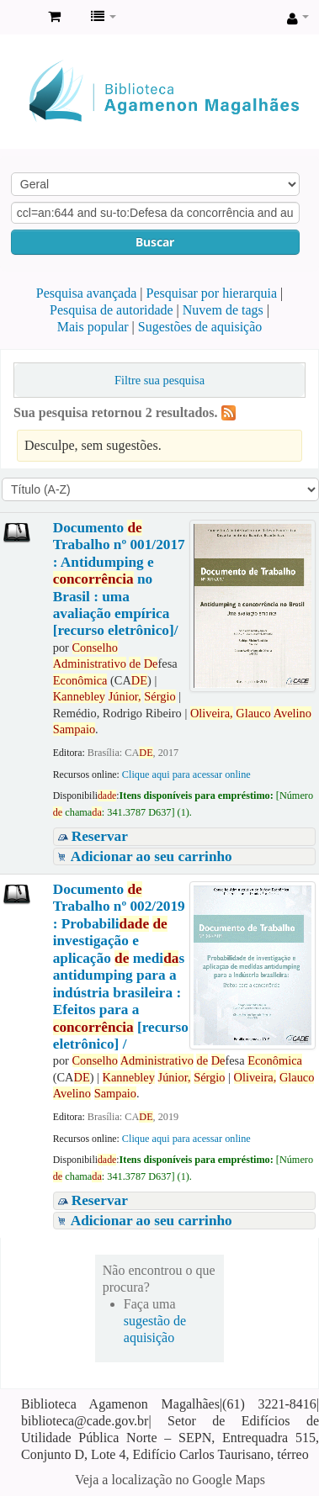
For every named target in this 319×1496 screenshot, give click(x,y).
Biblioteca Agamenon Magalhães (18, 18)
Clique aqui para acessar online (186, 774)
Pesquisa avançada (86, 293)
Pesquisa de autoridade (111, 310)
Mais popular (93, 327)
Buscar (155, 242)
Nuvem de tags (223, 310)
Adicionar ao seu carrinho (151, 856)
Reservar (100, 836)
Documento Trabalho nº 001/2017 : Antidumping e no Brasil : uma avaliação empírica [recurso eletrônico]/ (119, 579)
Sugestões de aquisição (200, 327)
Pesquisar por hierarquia (212, 293)
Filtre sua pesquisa (159, 380)
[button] (54, 17)
